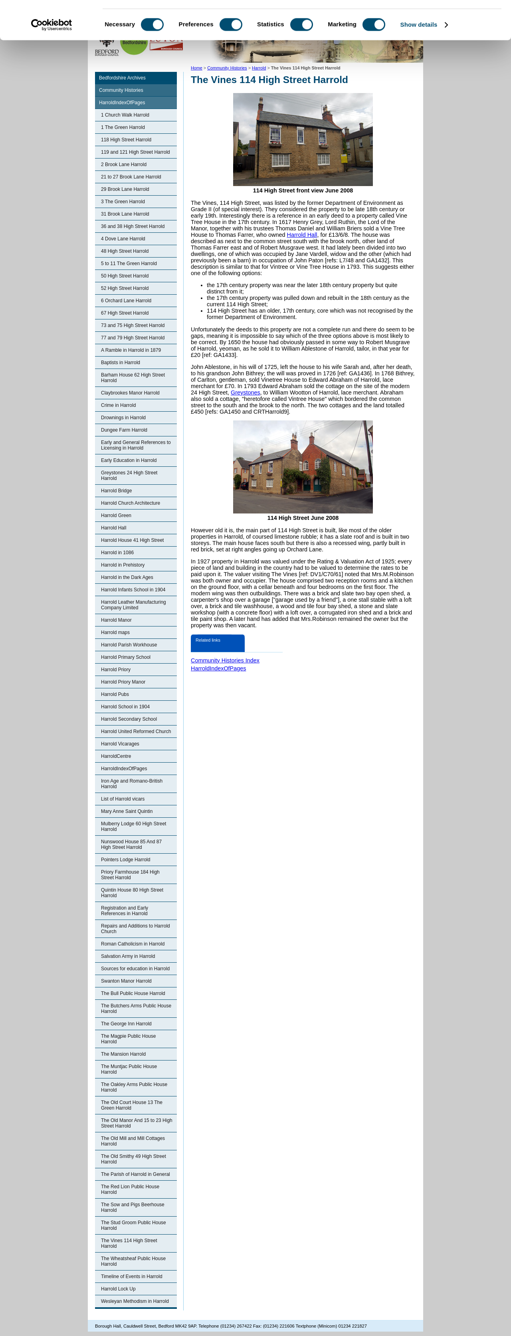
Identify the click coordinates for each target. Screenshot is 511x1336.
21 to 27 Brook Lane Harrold (131, 177)
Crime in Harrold (118, 405)
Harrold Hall (113, 528)
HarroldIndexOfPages (122, 102)
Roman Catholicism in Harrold (132, 944)
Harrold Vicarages (120, 744)
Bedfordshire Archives (122, 78)
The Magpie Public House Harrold (128, 1039)
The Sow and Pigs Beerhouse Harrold (132, 1207)
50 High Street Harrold (125, 276)
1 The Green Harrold (123, 127)
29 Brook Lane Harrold (125, 189)
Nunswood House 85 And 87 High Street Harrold (131, 844)
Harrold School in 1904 (125, 707)
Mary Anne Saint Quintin (127, 811)
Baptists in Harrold (120, 362)
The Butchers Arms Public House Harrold (136, 1008)
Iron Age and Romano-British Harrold (131, 783)
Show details (419, 61)
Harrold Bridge (116, 491)
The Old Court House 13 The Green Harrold (131, 1105)
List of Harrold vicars (123, 799)
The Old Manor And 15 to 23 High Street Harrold (136, 1123)
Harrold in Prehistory (123, 565)
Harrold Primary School (126, 657)
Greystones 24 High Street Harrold (129, 475)
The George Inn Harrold (126, 1024)
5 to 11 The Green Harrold (129, 263)
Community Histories (121, 90)
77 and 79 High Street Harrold (132, 338)
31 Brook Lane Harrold (125, 214)
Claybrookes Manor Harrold (130, 393)
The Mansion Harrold (123, 1054)
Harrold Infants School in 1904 (133, 590)
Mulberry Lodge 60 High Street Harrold (133, 826)
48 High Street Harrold (125, 251)
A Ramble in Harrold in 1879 (131, 350)
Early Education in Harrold (128, 460)
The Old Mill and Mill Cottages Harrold (133, 1141)
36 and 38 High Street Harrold (132, 226)
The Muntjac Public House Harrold (129, 1069)
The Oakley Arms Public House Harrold (134, 1087)
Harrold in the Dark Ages (127, 577)
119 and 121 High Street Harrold (135, 152)
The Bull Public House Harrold (133, 993)
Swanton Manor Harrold (126, 981)
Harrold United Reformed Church (136, 731)
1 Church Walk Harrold (125, 115)
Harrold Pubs (115, 694)
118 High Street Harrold (126, 140)
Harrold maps (115, 632)
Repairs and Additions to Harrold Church (135, 928)
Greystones (245, 392)
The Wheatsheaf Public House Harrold (133, 1261)
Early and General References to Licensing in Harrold (136, 445)
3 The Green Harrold (123, 201)
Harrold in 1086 (117, 552)
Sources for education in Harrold (135, 968)
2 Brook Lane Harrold (124, 164)
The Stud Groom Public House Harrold (133, 1225)
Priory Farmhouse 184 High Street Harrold (130, 874)
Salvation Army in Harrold (128, 956)
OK (444, 19)
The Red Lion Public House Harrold (130, 1189)
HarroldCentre (116, 756)
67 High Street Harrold (125, 313)
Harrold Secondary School (129, 719)
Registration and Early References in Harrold (124, 910)
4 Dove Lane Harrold (123, 239)
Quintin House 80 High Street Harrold (132, 892)
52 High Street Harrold (125, 288)
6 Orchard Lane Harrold (126, 300)
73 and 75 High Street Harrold (132, 325)
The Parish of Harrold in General (135, 1174)
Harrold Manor (116, 620)
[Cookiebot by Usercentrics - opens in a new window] (52, 61)
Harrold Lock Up (118, 1289)
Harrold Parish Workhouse (129, 645)
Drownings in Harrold (123, 417)
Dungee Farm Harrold (124, 430)
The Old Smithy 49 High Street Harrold (133, 1159)
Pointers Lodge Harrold (125, 859)
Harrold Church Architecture (130, 503)
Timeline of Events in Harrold (131, 1276)
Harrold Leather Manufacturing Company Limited (133, 605)
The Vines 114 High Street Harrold (129, 1243)
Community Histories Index (225, 660)
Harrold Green (116, 515)
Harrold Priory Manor (123, 682)
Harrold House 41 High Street (132, 540)
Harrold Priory (116, 669)
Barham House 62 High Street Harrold (133, 377)
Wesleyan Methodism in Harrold (135, 1301)
